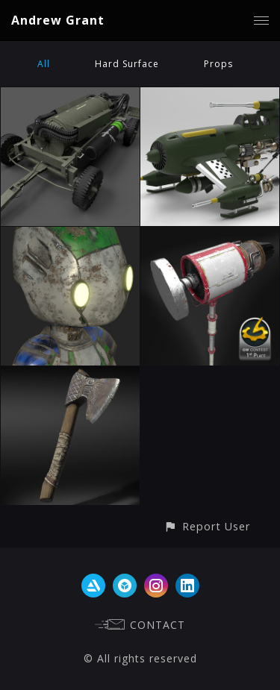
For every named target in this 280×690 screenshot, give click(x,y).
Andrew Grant (58, 20)
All (43, 63)
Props (218, 63)
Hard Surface (127, 63)
